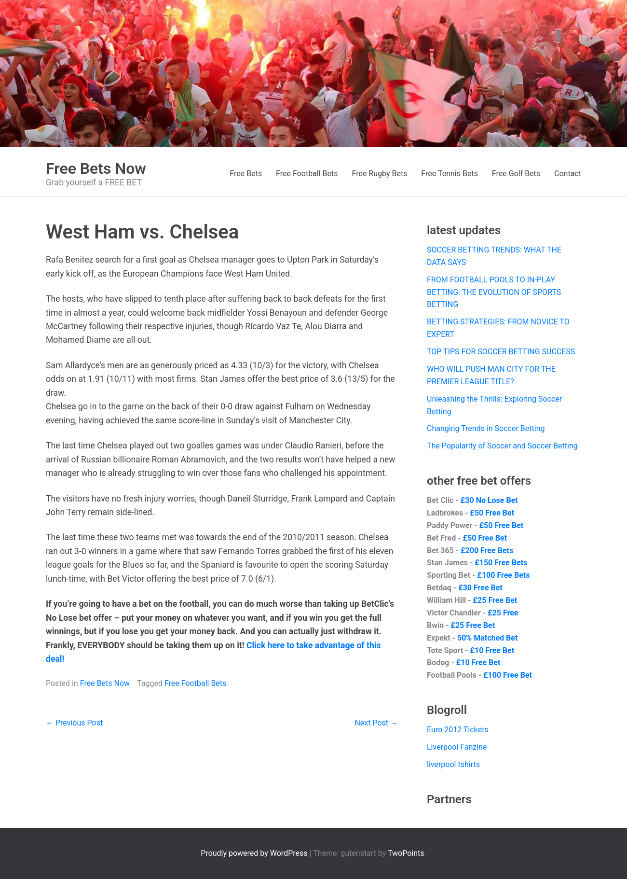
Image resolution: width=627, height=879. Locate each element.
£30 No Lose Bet (489, 500)
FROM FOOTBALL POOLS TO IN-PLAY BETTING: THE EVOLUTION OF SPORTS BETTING (494, 292)
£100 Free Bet (507, 675)
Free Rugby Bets (379, 173)
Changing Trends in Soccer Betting (486, 428)
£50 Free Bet (492, 512)
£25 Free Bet (495, 600)
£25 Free (503, 612)
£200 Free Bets (487, 550)
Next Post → (376, 722)
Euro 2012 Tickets (458, 729)
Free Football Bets (307, 173)
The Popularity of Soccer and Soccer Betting (502, 445)
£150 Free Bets (501, 562)
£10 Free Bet (492, 650)
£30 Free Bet (480, 587)
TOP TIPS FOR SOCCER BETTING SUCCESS (501, 351)
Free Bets (246, 173)
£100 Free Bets (503, 575)
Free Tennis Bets (449, 173)
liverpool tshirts (453, 764)
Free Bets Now (96, 168)
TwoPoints (406, 853)
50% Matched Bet (487, 637)
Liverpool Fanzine (457, 747)
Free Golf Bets (516, 173)
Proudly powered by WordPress (255, 853)
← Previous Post (74, 722)
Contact (567, 173)
